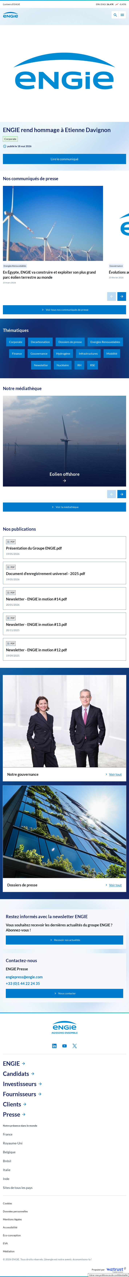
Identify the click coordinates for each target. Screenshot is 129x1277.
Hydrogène (63, 353)
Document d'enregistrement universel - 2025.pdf (45, 573)
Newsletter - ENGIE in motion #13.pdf (36, 624)
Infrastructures (88, 353)
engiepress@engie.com (24, 977)
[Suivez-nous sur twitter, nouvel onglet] (74, 1046)
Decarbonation (40, 342)
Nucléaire (63, 365)
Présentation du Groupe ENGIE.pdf (34, 548)
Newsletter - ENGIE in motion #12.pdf (36, 650)
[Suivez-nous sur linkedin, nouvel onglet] (54, 1046)
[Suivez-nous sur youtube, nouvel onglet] (64, 1046)
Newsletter (41, 365)
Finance (17, 353)
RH (79, 365)
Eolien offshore (65, 474)
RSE (92, 365)
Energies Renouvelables (15, 266)
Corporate (10, 138)
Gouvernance (116, 266)
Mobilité (111, 353)
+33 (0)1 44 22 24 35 (23, 983)
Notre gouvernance (23, 774)
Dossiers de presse (70, 342)
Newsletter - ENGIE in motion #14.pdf (36, 599)
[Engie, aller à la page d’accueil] (64, 1027)
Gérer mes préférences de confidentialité (108, 1275)
